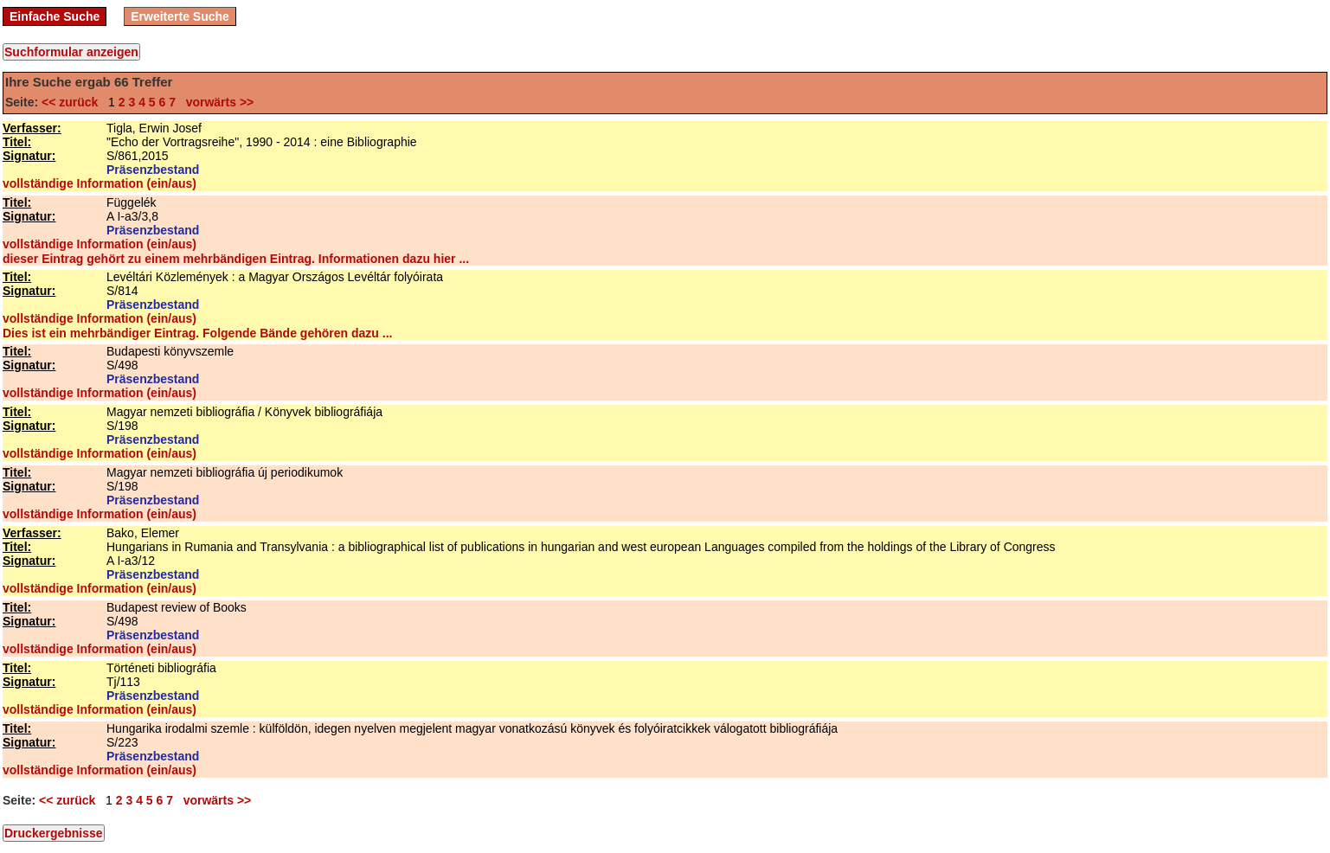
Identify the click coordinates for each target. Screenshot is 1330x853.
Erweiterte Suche (180, 16)
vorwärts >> (216, 102)
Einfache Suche (55, 16)
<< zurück (73, 102)
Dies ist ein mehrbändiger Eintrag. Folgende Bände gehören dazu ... (197, 333)
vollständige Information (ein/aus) (99, 183)
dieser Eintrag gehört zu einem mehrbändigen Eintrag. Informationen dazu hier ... (236, 259)
